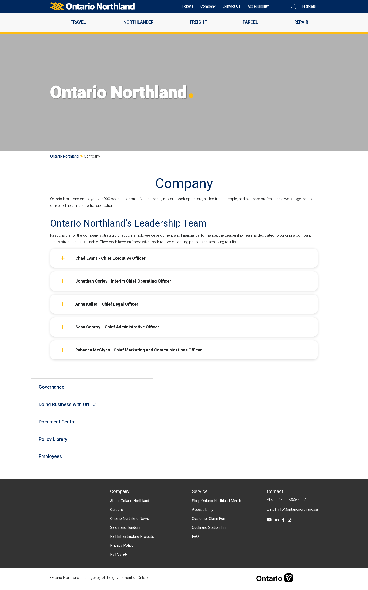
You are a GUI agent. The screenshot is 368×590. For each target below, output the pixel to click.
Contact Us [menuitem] (232, 6)
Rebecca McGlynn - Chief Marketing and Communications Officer (131, 350)
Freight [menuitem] (198, 22)
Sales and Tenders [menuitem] (125, 530)
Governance (53, 387)
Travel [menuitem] (78, 22)
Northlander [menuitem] (138, 22)
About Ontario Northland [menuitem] (129, 503)
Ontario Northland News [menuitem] (129, 521)
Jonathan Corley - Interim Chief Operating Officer (116, 281)
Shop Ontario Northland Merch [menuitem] (216, 503)
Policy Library (54, 441)
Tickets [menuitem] (187, 6)
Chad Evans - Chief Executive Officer (103, 258)
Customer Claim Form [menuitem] (209, 521)
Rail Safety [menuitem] (119, 557)
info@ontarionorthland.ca (297, 512)
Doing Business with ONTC (68, 405)
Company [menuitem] (208, 6)
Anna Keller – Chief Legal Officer (99, 304)
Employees (51, 459)
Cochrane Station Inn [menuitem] (209, 530)
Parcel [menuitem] (250, 22)
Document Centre (58, 423)
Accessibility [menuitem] (258, 6)
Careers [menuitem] (116, 512)
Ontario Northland (64, 156)
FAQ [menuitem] (195, 539)
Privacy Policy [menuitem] (122, 548)
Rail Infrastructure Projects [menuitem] (132, 539)
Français (309, 6)
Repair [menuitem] (301, 22)
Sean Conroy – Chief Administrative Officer (110, 327)
